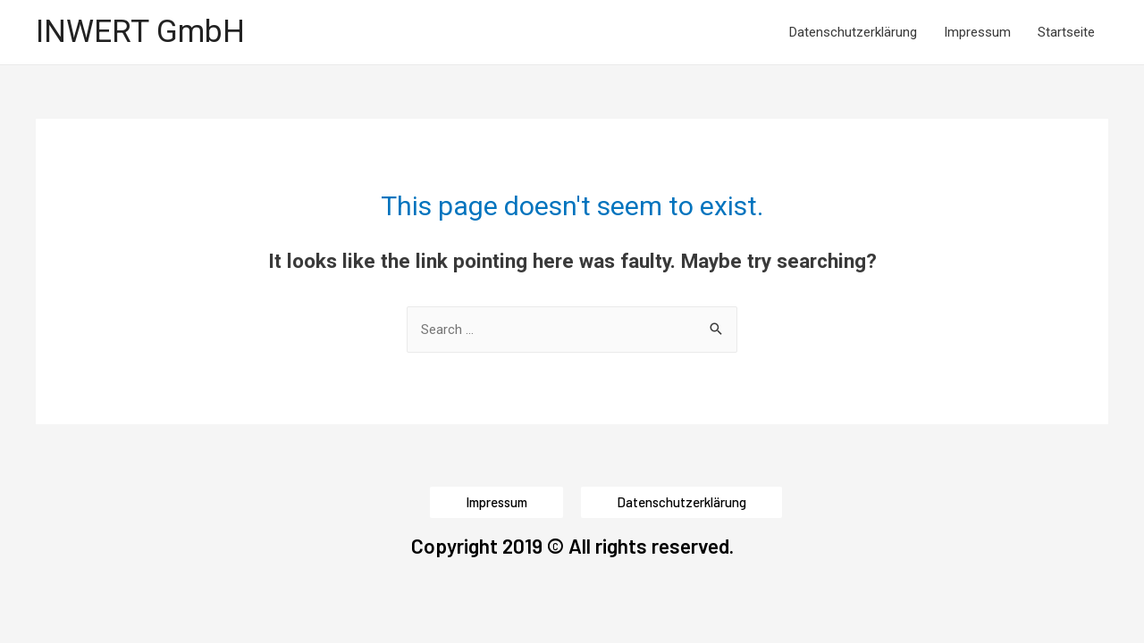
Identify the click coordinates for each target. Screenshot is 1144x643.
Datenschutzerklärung (853, 32)
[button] (496, 502)
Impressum (977, 32)
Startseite (1066, 32)
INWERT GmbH (140, 31)
